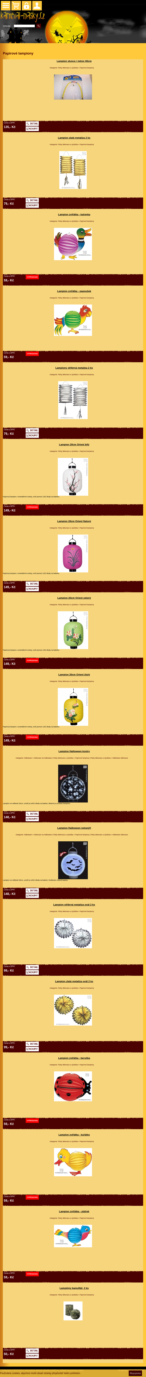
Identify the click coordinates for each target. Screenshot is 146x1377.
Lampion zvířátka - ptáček (74, 1211)
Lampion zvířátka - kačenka (74, 214)
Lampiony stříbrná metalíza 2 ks (74, 367)
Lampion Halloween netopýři (74, 828)
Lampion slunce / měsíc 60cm (74, 61)
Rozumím (135, 1373)
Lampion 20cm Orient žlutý (74, 674)
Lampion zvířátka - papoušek (74, 291)
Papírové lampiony (87, 68)
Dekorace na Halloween (43, 758)
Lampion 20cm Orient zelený (74, 597)
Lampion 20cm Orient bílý (74, 444)
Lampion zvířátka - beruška (74, 1058)
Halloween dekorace (120, 758)
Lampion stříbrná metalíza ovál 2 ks (74, 904)
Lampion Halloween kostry (74, 751)
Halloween (28, 758)
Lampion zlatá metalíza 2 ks (74, 137)
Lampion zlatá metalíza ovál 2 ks (74, 981)
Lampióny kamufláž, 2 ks (74, 1288)
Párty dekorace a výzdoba (68, 68)
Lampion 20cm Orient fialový (74, 521)
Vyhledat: (7, 26)
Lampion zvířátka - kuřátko (74, 1134)
